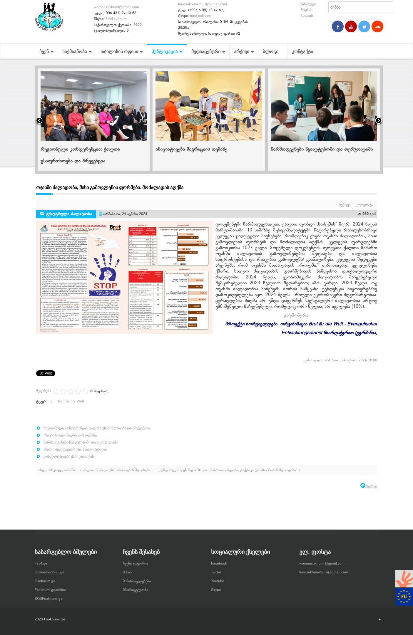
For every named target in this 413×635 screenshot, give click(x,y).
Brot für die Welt (71, 401)
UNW (204, 515)
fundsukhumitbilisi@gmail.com (202, 4)
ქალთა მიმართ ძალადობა (294, 523)
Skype (216, 588)
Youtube (217, 579)
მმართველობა (135, 587)
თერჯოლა (155, 523)
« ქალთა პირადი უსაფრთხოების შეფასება (115, 470)
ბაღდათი (247, 515)
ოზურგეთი (196, 523)
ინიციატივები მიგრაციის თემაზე (191, 149)
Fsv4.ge (41, 561)
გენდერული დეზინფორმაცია (300, 515)
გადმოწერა (296, 315)
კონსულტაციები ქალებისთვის (69, 456)
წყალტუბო (185, 531)
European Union (123, 515)
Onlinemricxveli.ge (49, 570)
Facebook (219, 561)
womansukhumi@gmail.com (116, 7)
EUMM (100, 515)
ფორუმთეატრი (252, 523)
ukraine (189, 515)
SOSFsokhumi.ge (49, 596)
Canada (84, 515)
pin (177, 515)
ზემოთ (371, 486)
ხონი (201, 531)
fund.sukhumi (116, 19)
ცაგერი (147, 531)
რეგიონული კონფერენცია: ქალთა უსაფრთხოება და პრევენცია (97, 428)
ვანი (122, 523)
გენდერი (265, 515)
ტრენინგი (229, 523)
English (306, 10)
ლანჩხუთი (176, 523)
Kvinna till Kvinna (157, 515)
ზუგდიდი (136, 523)
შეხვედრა (130, 531)
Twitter (216, 570)
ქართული (308, 4)
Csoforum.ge (45, 579)
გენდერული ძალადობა (69, 213)
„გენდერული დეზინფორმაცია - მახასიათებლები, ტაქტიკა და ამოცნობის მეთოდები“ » (229, 470)
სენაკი (213, 523)
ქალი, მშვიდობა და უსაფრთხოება (69, 531)
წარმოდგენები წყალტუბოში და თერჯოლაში (322, 149)
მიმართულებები (137, 579)
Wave (232, 515)
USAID (218, 515)
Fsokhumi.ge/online (50, 588)
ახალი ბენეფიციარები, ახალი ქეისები (75, 449)
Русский (306, 16)
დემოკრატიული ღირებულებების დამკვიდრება (76, 523)
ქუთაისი (113, 531)
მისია (127, 570)
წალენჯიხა (164, 531)
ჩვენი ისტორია (135, 561)
